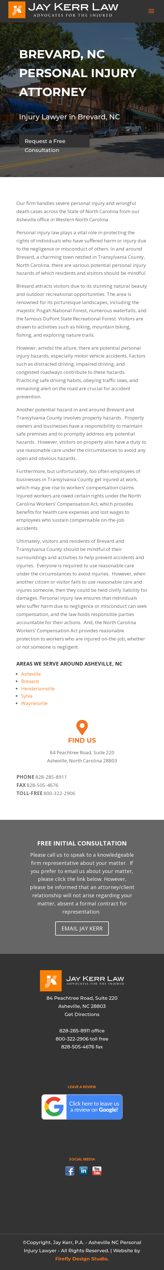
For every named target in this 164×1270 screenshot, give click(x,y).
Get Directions (82, 1014)
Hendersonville (38, 688)
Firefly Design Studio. (82, 1259)
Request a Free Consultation (45, 143)
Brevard (30, 681)
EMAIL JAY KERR (82, 928)
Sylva (27, 696)
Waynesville (34, 703)
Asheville (31, 674)
